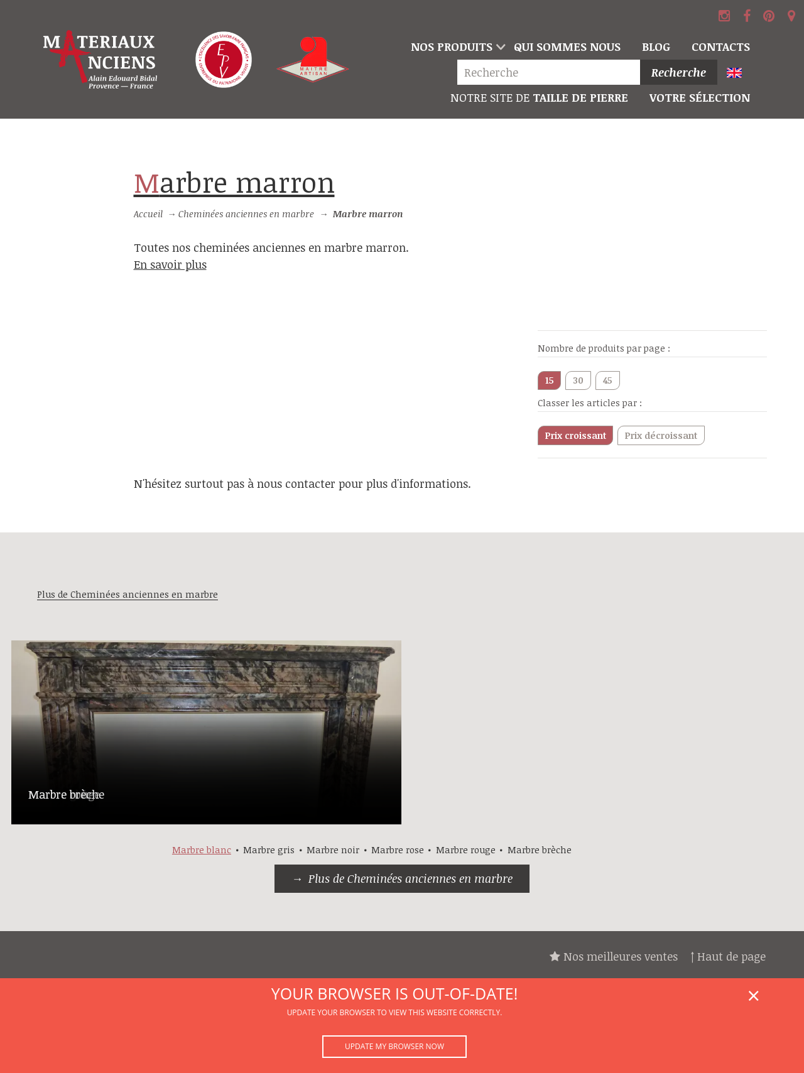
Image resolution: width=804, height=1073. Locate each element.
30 (578, 380)
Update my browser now (394, 1046)
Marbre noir (333, 850)
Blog (656, 46)
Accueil (148, 214)
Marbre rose (397, 850)
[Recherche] (551, 72)
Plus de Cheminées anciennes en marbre (410, 878)
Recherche (678, 72)
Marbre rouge (466, 850)
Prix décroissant (661, 435)
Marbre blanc (201, 850)
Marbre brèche (66, 794)
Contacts (721, 46)
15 (549, 380)
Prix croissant (575, 435)
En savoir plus (170, 264)
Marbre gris (269, 850)
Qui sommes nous (567, 46)
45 (607, 380)
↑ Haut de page (728, 956)
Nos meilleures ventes (614, 956)
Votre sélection (699, 97)
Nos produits (451, 46)
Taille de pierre (539, 97)
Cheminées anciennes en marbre (246, 214)
